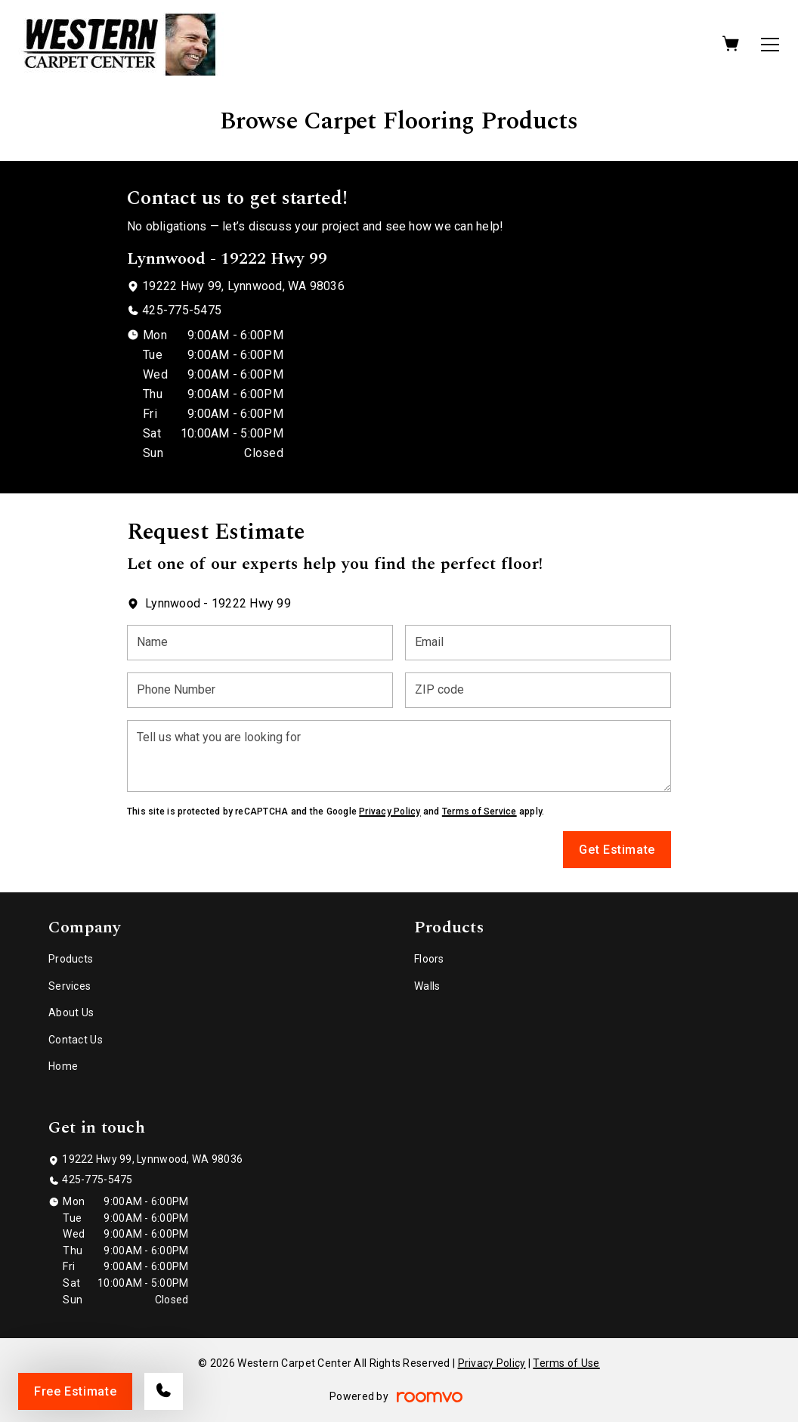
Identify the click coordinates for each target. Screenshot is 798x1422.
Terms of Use (566, 1363)
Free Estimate (75, 1391)
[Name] (260, 642)
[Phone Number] (260, 690)
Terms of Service (479, 811)
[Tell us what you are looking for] (399, 756)
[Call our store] (163, 1391)
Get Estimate (617, 849)
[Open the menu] (770, 44)
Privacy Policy (389, 811)
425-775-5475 (181, 310)
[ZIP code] (538, 690)
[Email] (538, 642)
